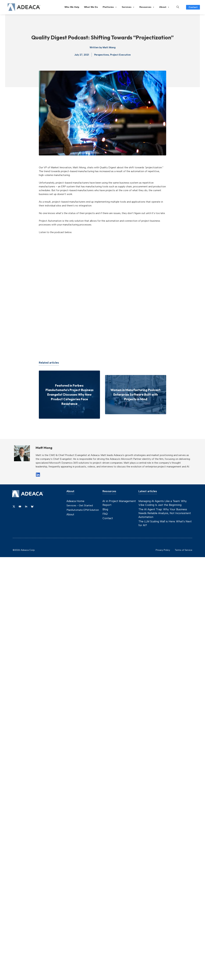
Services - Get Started (80, 505)
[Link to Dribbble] (26, 506)
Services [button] (128, 7)
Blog (105, 509)
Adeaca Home (75, 501)
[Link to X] (14, 506)
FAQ (105, 513)
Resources (147, 7)
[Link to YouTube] (20, 506)
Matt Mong (109, 47)
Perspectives (101, 54)
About (164, 7)
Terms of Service (183, 550)
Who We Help (71, 7)
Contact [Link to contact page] (193, 7)
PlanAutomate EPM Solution (83, 509)
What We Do (91, 7)
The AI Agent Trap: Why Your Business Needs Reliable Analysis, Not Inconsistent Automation (164, 513)
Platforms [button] (110, 7)
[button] (178, 7)
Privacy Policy (163, 550)
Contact (107, 518)
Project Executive (120, 54)
